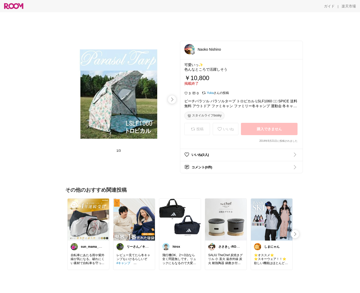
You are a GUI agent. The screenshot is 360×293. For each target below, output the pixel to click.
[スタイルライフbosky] (204, 116)
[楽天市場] (349, 6)
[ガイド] (329, 6)
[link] (88, 219)
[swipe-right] (172, 99)
